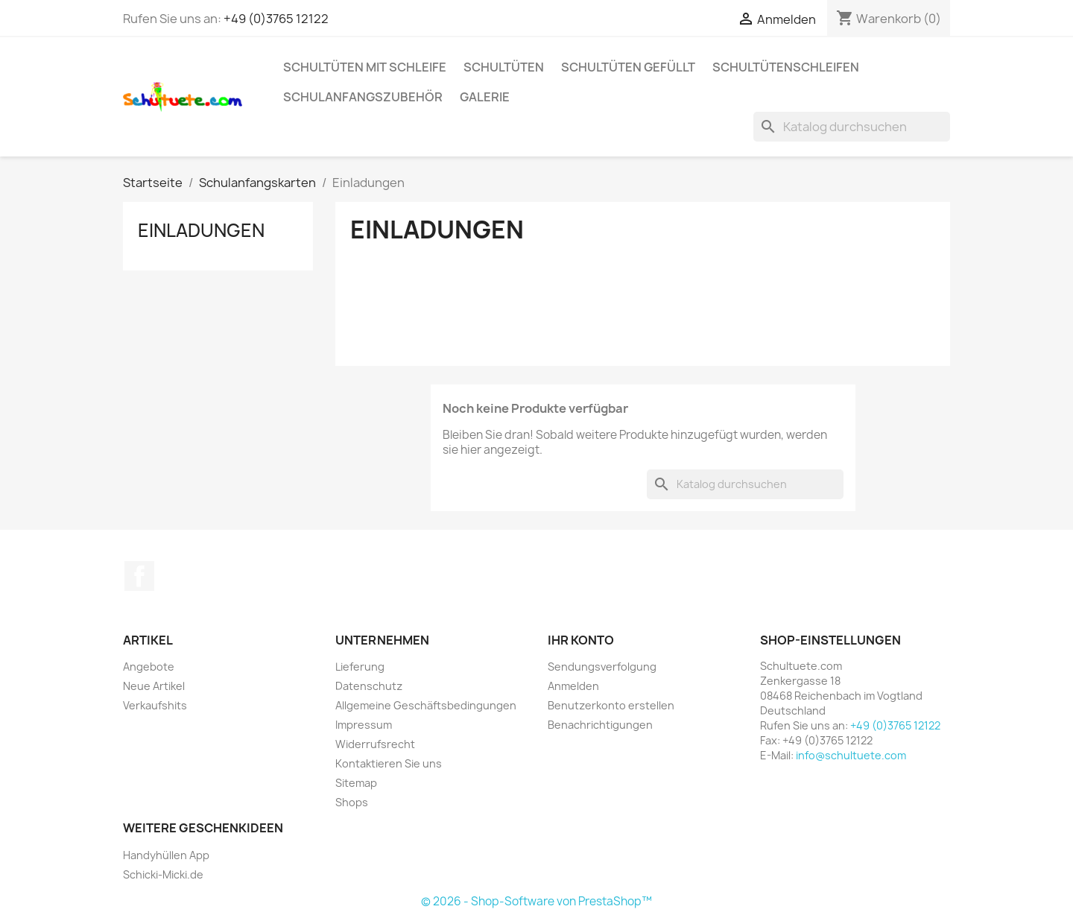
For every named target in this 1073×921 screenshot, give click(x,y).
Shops (351, 802)
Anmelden (573, 686)
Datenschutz (368, 686)
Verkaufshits (155, 705)
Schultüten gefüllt (628, 67)
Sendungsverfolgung (602, 666)
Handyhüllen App (166, 855)
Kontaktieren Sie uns (388, 763)
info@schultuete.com (851, 755)
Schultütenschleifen (785, 67)
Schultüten (503, 67)
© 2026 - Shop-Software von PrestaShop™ (536, 901)
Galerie (485, 97)
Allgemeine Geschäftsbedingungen (425, 705)
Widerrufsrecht (375, 744)
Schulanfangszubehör (363, 97)
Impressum (363, 725)
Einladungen (201, 230)
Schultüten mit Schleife (364, 67)
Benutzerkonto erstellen (611, 705)
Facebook (139, 576)
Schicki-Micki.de (163, 874)
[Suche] (851, 127)
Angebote (148, 666)
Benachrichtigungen (600, 725)
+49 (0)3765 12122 (276, 18)
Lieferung (359, 666)
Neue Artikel (154, 686)
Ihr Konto (581, 640)
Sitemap (356, 783)
